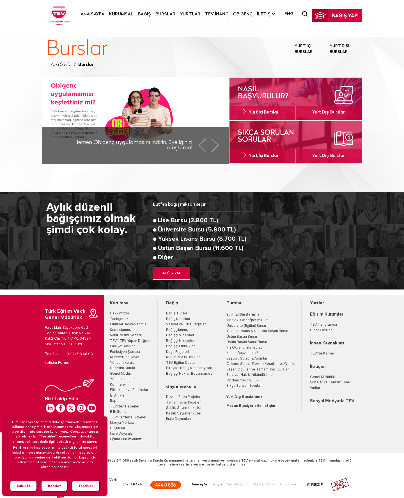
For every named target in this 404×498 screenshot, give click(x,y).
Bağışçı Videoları (180, 335)
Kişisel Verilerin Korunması (275, 484)
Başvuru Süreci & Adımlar (246, 358)
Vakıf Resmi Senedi (126, 335)
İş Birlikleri (118, 395)
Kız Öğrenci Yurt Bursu (244, 347)
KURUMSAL (121, 14)
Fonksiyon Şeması (125, 352)
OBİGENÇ (242, 14)
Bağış (172, 303)
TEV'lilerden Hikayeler (128, 417)
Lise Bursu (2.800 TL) (188, 220)
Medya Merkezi (122, 423)
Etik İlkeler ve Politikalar (129, 390)
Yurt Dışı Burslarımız (244, 397)
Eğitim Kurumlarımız (126, 439)
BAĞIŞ (144, 14)
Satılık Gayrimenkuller (183, 408)
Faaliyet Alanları (123, 346)
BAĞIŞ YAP (172, 273)
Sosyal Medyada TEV (332, 401)
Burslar (234, 303)
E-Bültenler (119, 412)
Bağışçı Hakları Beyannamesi (189, 374)
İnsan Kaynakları (327, 343)
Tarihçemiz (119, 319)
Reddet (54, 485)
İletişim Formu (57, 363)
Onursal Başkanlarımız (128, 324)
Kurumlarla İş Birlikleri (183, 357)
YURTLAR (190, 14)
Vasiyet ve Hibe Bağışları (186, 324)
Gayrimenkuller (182, 386)
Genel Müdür (120, 374)
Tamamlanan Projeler (183, 402)
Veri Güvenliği (238, 484)
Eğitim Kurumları (327, 314)
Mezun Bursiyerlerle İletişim (250, 406)
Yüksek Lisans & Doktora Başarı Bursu (257, 331)
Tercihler (86, 485)
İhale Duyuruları (122, 434)
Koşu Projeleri (177, 352)
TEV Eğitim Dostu (180, 363)
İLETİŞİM (266, 14)
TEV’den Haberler (124, 406)
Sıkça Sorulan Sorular (243, 386)
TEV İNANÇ (216, 14)
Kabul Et (23, 485)
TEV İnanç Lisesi (323, 324)
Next (215, 145)
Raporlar (117, 401)
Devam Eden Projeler (183, 397)
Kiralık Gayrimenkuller (183, 413)
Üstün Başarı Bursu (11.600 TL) (201, 248)
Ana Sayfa (61, 64)
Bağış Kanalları (178, 319)
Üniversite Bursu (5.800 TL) (197, 230)
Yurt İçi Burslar (264, 112)
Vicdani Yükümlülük (242, 380)
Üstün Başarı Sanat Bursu (246, 342)
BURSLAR (165, 14)
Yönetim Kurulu (122, 363)
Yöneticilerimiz (122, 379)
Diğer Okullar (321, 330)
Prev (202, 145)
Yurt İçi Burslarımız (243, 314)
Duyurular (117, 428)
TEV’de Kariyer (322, 353)
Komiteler (118, 384)
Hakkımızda (119, 313)
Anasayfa (199, 484)
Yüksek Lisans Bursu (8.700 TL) (202, 239)
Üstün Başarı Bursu (241, 337)
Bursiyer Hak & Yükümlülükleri (250, 375)
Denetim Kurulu (122, 368)
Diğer (165, 257)
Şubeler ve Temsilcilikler (330, 382)
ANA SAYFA (92, 14)
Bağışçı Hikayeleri (180, 341)
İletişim (318, 366)
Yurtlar (317, 303)
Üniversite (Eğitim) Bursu (246, 326)
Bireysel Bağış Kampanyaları (189, 368)
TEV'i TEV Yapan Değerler (131, 341)
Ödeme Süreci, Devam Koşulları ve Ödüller (261, 364)
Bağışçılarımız (177, 330)
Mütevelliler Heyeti (125, 357)
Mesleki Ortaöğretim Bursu (248, 320)
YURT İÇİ (304, 49)
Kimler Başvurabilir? (242, 353)
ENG (288, 14)
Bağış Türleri (176, 313)
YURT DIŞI (339, 49)
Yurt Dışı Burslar (328, 112)
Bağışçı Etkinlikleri (181, 346)
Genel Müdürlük (323, 377)
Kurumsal (120, 303)
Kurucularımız (121, 330)
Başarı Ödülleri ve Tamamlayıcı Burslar (257, 369)
